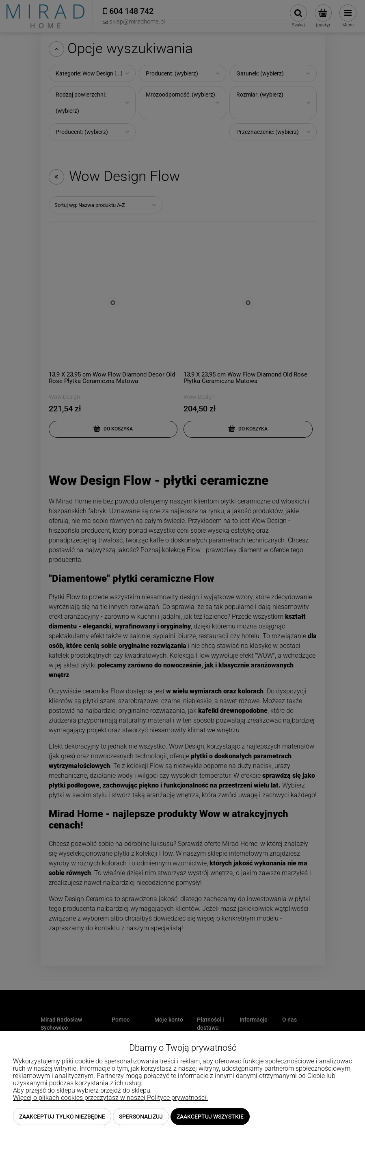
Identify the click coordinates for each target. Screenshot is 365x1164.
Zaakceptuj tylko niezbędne (62, 1116)
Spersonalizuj (141, 1116)
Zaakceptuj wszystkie (210, 1116)
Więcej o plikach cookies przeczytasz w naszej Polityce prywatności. (110, 1098)
